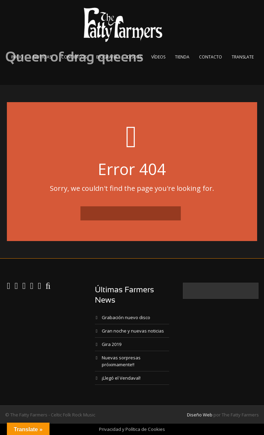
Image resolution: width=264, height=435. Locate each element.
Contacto (210, 57)
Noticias (42, 57)
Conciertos (74, 57)
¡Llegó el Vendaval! (121, 378)
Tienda (182, 57)
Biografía (107, 57)
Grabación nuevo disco (126, 317)
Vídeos (158, 57)
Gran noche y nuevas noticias (133, 331)
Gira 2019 (111, 344)
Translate (243, 57)
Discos (134, 57)
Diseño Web (199, 415)
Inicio (17, 57)
